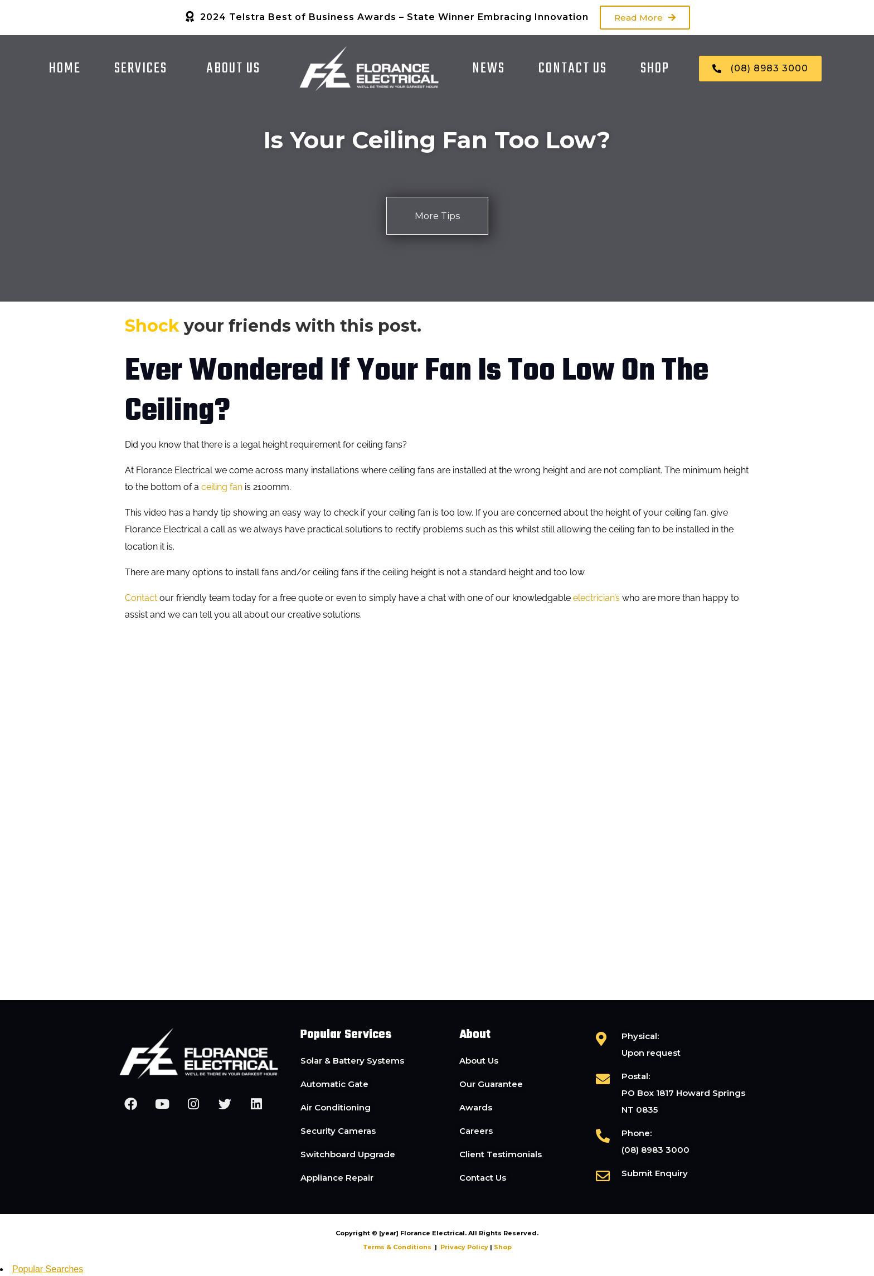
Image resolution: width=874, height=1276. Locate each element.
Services (140, 68)
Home (65, 68)
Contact (141, 599)
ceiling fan (221, 488)
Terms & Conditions (397, 1248)
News (488, 68)
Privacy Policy (464, 1248)
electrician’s (596, 599)
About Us (233, 68)
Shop (654, 68)
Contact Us (572, 68)
